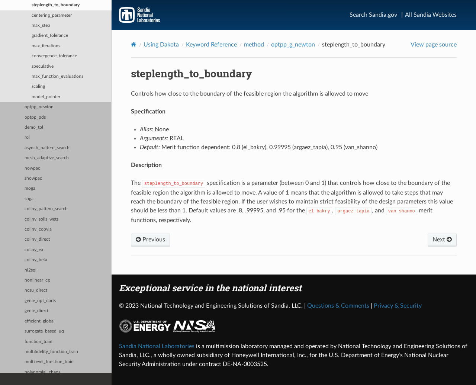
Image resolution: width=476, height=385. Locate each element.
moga (30, 188)
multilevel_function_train (49, 362)
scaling (38, 86)
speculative (43, 66)
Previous (150, 240)
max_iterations (46, 46)
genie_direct (36, 311)
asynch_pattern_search (47, 148)
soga (29, 199)
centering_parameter (52, 15)
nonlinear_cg (37, 280)
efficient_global (40, 321)
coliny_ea (34, 250)
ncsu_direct (36, 290)
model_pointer (46, 97)
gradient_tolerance (50, 35)
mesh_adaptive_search (47, 158)
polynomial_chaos (42, 372)
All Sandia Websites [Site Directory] (431, 15)
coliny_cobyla (38, 229)
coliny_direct (37, 239)
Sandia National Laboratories (156, 346)
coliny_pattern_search (46, 209)
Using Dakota (161, 45)
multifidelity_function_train (51, 352)
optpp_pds (35, 117)
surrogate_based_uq (44, 331)
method (254, 45)
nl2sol (30, 270)
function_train (38, 342)
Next (442, 240)
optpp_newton (39, 107)
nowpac (32, 168)
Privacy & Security (398, 306)
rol (27, 137)
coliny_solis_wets (41, 219)
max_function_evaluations (57, 76)
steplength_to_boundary (56, 5)
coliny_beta (36, 260)
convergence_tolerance (54, 56)
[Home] (133, 44)
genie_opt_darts (40, 301)
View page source (434, 45)
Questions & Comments (338, 306)
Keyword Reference (211, 45)
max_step (41, 25)
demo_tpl (34, 127)
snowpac (33, 178)
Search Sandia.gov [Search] (373, 15)
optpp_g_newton (293, 45)
